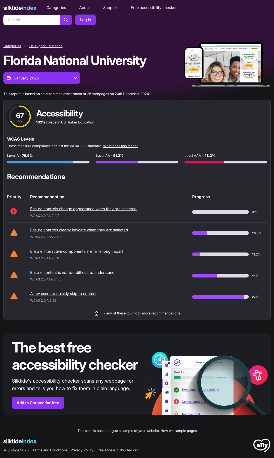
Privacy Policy (82, 450)
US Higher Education (46, 46)
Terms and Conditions (50, 450)
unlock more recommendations (155, 313)
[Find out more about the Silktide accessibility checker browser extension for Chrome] (137, 374)
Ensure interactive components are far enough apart (76, 251)
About (84, 7)
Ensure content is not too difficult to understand (72, 272)
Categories (56, 7)
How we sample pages (179, 431)
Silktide (13, 450)
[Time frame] (41, 78)
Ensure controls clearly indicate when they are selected (79, 230)
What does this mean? (120, 146)
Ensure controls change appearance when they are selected (83, 209)
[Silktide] (20, 8)
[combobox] (41, 78)
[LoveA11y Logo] (262, 446)
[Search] (31, 20)
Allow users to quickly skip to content (63, 293)
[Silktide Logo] (20, 441)
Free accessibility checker (154, 7)
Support (110, 7)
